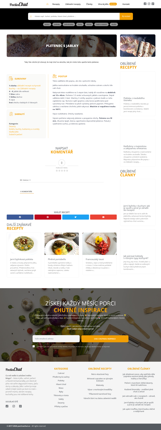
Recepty (56, 4)
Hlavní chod (61, 384)
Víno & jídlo (103, 4)
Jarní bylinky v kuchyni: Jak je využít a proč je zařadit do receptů (137, 208)
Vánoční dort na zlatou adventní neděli (100, 398)
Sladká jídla (13, 132)
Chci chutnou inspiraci (105, 339)
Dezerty (12, 126)
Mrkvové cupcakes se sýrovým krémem (100, 379)
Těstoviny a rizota (61, 395)
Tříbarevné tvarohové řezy (100, 394)
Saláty (61, 399)
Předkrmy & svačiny (61, 377)
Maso (61, 388)
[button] (20, 217)
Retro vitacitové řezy (100, 374)
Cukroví (61, 373)
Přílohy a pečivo (61, 406)
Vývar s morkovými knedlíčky (100, 389)
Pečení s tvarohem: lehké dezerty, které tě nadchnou (139, 384)
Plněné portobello (57, 259)
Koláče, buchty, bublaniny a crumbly (24, 129)
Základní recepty (73, 4)
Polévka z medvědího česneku (134, 99)
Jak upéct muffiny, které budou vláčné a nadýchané (139, 410)
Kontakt (126, 4)
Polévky (61, 380)
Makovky (100, 385)
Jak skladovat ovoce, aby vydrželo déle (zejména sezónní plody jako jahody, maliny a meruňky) (139, 376)
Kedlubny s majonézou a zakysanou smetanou (135, 147)
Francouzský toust (95, 259)
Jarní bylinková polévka (21, 259)
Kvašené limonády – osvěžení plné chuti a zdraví (138, 390)
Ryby (61, 392)
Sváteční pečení (15, 134)
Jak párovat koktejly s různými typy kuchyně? (136, 257)
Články (89, 4)
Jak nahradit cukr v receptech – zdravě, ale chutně (138, 397)
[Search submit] (126, 16)
